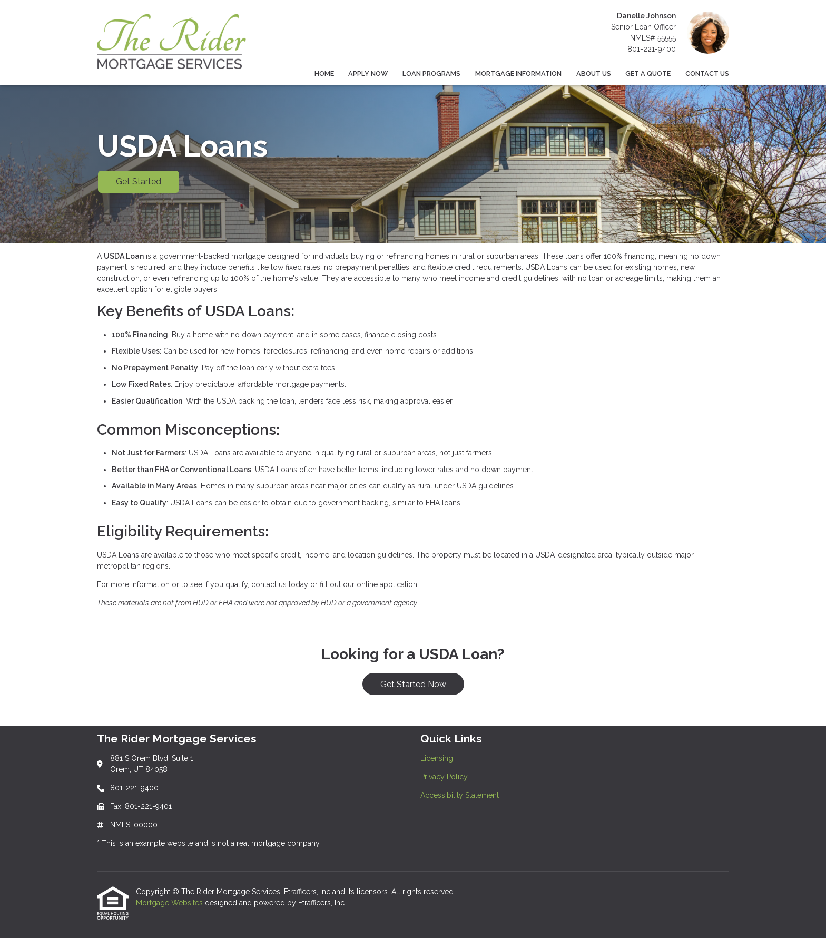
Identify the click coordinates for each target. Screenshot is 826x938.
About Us (593, 73)
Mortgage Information (518, 73)
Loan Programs (431, 73)
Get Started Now (413, 684)
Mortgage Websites (170, 902)
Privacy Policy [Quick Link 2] (444, 777)
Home (324, 73)
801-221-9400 (651, 49)
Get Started (138, 182)
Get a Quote (648, 73)
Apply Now (368, 73)
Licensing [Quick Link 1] (436, 758)
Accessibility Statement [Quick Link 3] (459, 795)
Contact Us (707, 73)
